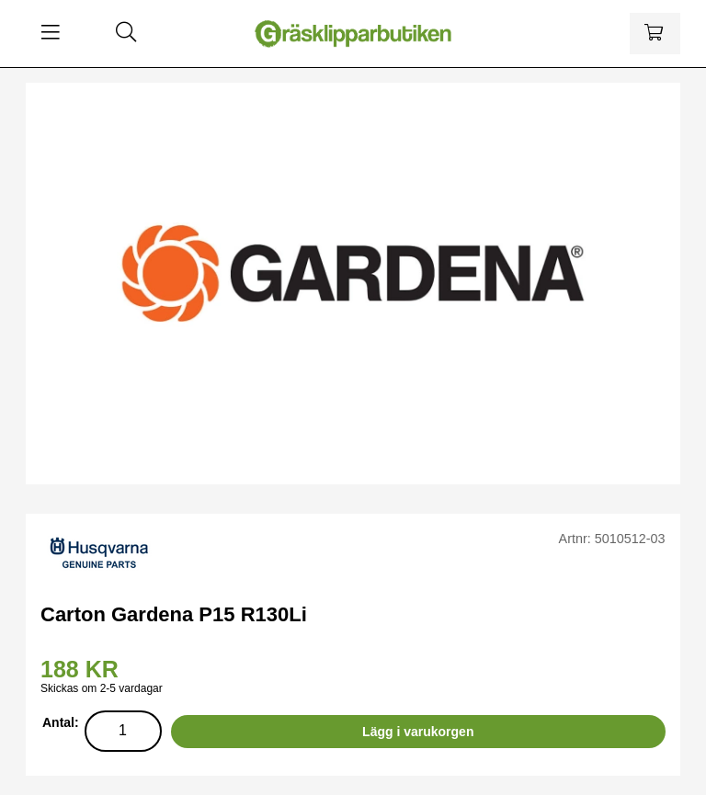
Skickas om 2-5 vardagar (101, 688)
